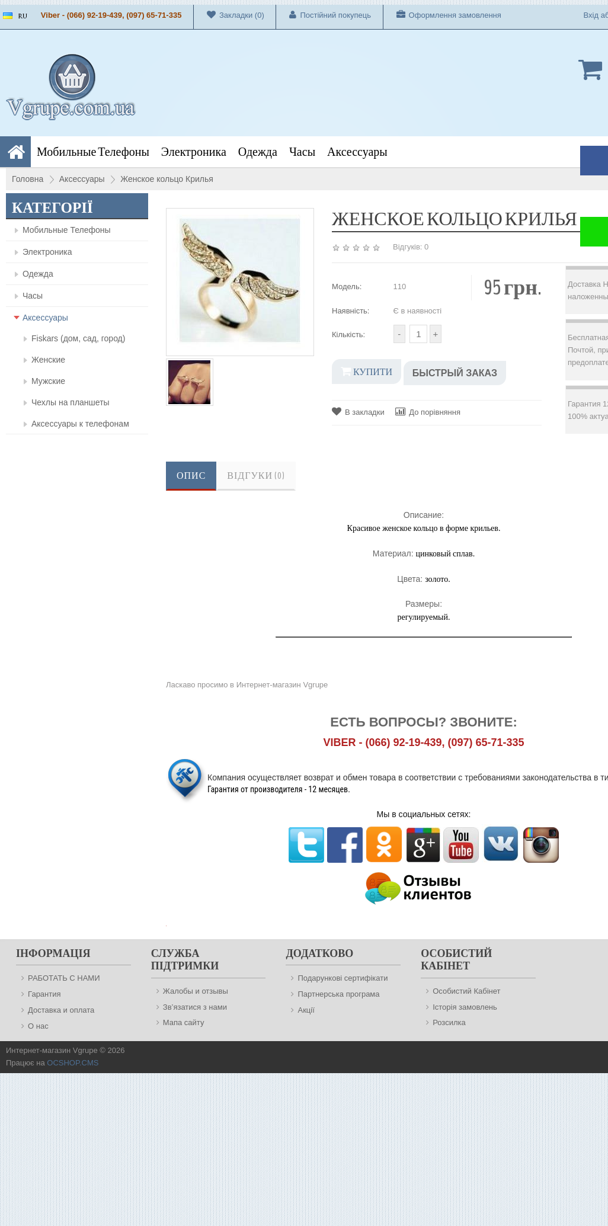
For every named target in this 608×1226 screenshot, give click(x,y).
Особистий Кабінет (466, 991)
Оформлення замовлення (442, 15)
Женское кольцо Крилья (166, 179)
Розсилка (449, 1022)
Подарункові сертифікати (342, 978)
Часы (302, 152)
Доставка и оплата (61, 1010)
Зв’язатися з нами (195, 1007)
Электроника (193, 152)
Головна (27, 179)
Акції (305, 1010)
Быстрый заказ (454, 373)
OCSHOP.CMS (72, 1062)
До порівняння (427, 411)
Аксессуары (357, 152)
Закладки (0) (229, 15)
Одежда (257, 152)
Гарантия (44, 994)
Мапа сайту (183, 1022)
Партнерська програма (338, 994)
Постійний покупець (323, 15)
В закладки (358, 411)
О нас (38, 1026)
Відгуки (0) (256, 475)
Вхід (591, 15)
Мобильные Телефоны (93, 152)
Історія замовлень (465, 1007)
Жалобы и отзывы (195, 991)
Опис (191, 475)
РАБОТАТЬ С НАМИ (64, 978)
